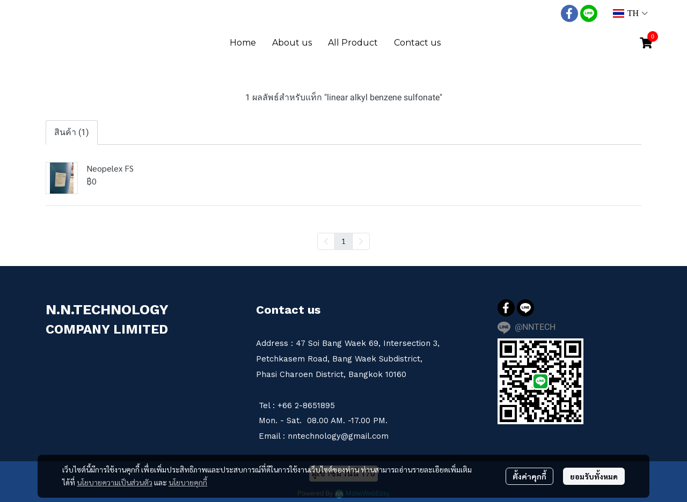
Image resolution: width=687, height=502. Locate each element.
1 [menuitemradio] (343, 241)
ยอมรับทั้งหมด (594, 476)
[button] (630, 13)
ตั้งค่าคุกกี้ (529, 476)
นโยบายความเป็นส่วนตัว (114, 482)
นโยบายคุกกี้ (188, 482)
